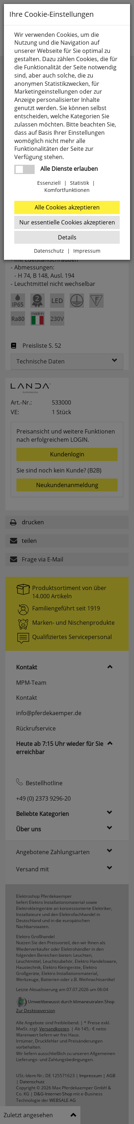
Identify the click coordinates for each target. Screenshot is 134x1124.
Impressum (86, 250)
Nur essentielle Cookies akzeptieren (67, 222)
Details (67, 237)
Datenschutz (49, 250)
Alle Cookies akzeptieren (67, 207)
